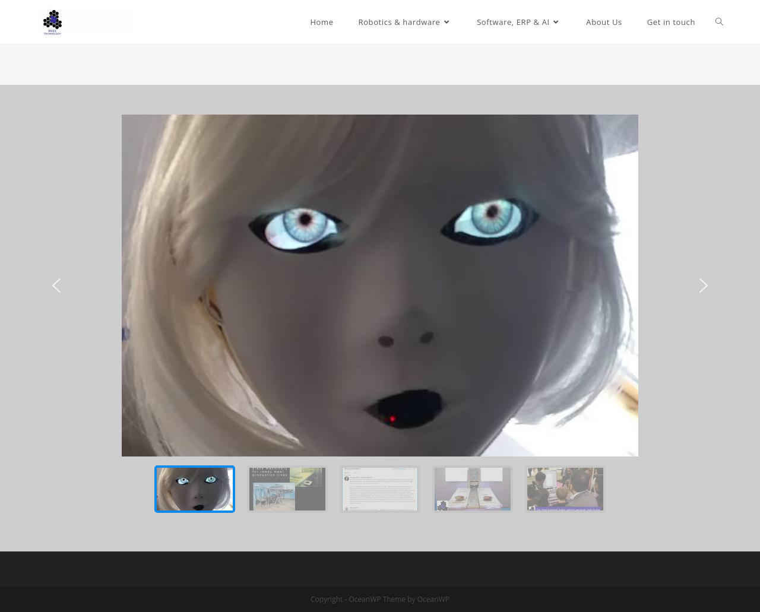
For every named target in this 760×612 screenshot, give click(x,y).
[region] (380, 318)
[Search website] (719, 22)
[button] (56, 285)
